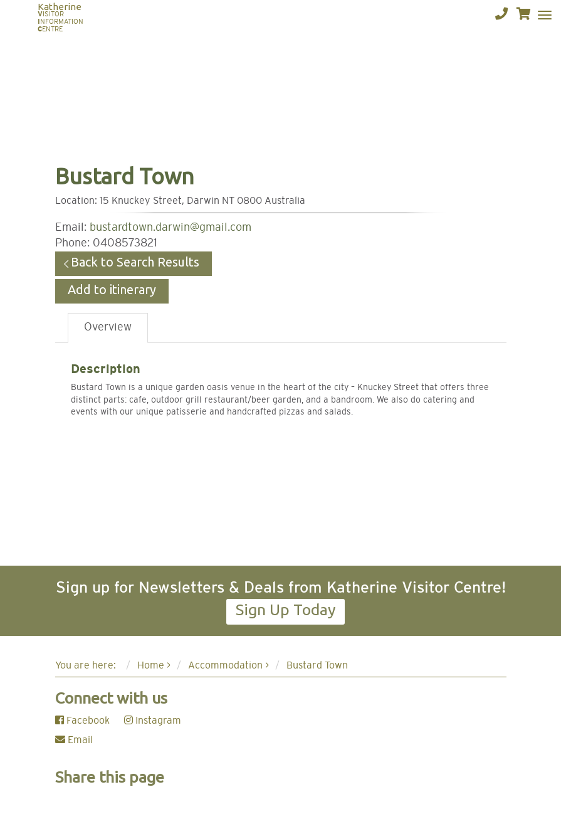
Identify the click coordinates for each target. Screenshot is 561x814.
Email (74, 740)
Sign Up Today (285, 609)
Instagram (152, 721)
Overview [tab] (108, 327)
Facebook (82, 721)
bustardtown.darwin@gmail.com (170, 227)
